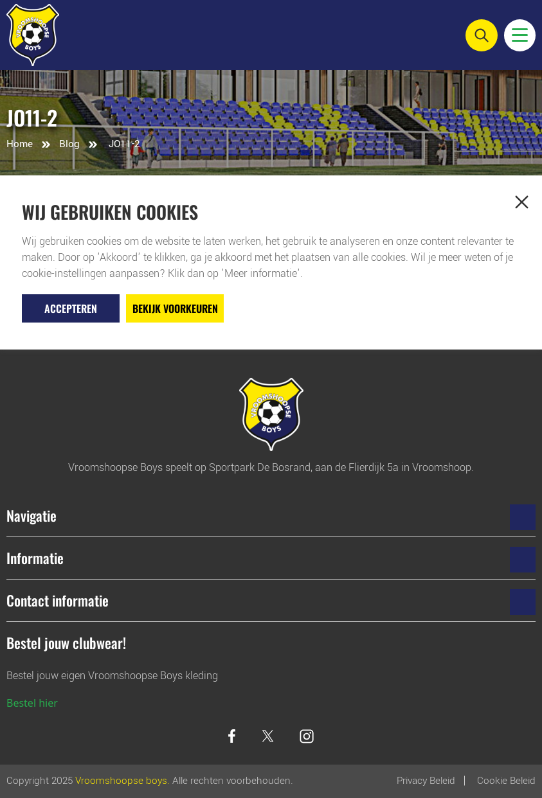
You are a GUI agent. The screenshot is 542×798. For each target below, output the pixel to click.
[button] (521, 201)
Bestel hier (32, 703)
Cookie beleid (506, 781)
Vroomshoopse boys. (122, 781)
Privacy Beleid (426, 781)
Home (19, 144)
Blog (69, 144)
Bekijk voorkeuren (175, 308)
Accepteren (70, 308)
